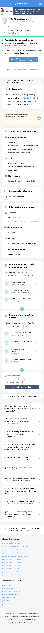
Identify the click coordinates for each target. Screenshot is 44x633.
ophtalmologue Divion (8, 598)
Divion (7, 82)
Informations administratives (22, 396)
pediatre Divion (6, 601)
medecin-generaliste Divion (10, 594)
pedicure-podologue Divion (10, 604)
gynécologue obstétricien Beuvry (11, 559)
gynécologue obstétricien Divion (11, 543)
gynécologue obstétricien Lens (11, 568)
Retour (8, 3)
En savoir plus (27, 13)
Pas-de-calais (30, 80)
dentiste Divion (6, 585)
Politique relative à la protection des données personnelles (21, 616)
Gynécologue (19, 80)
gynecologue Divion (8, 588)
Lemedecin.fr (7, 80)
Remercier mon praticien (22, 387)
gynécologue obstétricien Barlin (11, 550)
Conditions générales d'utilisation (27, 613)
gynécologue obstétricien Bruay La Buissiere (15, 546)
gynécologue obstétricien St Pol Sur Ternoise (15, 556)
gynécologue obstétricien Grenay (11, 562)
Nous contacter (12, 619)
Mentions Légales (11, 613)
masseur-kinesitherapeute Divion (11, 591)
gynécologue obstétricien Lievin (11, 565)
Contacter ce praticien (15, 27)
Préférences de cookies (24, 619)
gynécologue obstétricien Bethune (11, 553)
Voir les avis (22, 121)
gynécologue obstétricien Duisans (11, 572)
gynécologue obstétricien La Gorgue (12, 575)
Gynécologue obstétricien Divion (24, 22)
